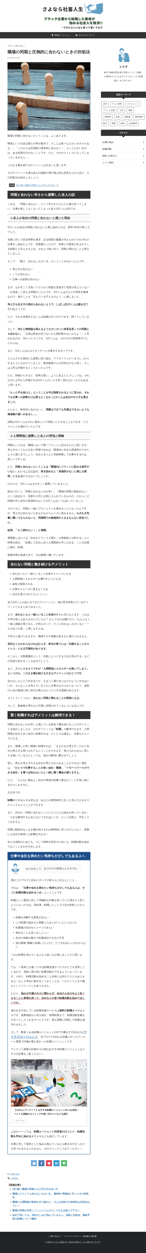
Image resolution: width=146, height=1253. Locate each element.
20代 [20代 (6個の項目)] (105, 104)
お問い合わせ (54, 1231)
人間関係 (14, 1178)
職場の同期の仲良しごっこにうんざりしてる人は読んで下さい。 (45, 1205)
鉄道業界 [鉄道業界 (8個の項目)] (133, 123)
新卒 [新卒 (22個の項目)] (105, 123)
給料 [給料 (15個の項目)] (123, 123)
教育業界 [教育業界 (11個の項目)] (139, 117)
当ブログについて (85, 35)
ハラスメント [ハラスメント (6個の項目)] (132, 104)
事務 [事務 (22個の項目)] (130, 110)
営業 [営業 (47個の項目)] (118, 117)
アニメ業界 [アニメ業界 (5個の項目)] (117, 104)
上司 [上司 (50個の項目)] (121, 110)
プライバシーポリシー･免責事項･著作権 (80, 1231)
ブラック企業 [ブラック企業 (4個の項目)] (109, 110)
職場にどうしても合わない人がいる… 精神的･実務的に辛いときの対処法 (49, 1193)
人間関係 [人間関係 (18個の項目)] (107, 117)
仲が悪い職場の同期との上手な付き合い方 (37, 185)
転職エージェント (61, 35)
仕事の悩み (15, 1174)
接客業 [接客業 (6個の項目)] (127, 117)
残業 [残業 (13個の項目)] (114, 123)
